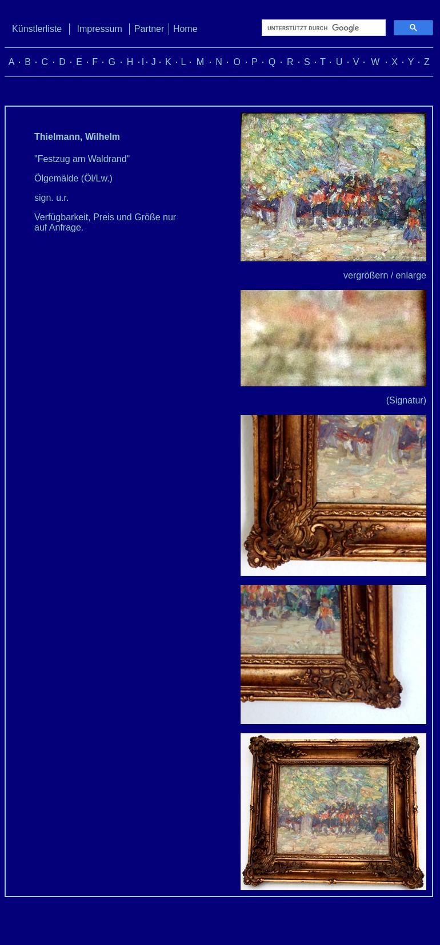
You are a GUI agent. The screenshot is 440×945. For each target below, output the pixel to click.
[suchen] (322, 28)
